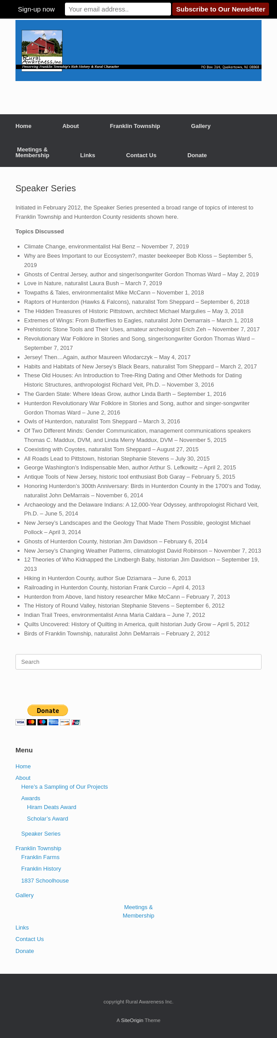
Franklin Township (135, 126)
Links (87, 155)
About (70, 126)
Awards (30, 798)
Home (23, 126)
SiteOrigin (132, 1020)
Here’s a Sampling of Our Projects (64, 786)
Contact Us (141, 155)
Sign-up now (36, 9)
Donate (197, 155)
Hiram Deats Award (51, 807)
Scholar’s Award (47, 818)
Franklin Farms (40, 857)
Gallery (201, 126)
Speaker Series (41, 833)
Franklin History (41, 868)
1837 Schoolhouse (45, 880)
